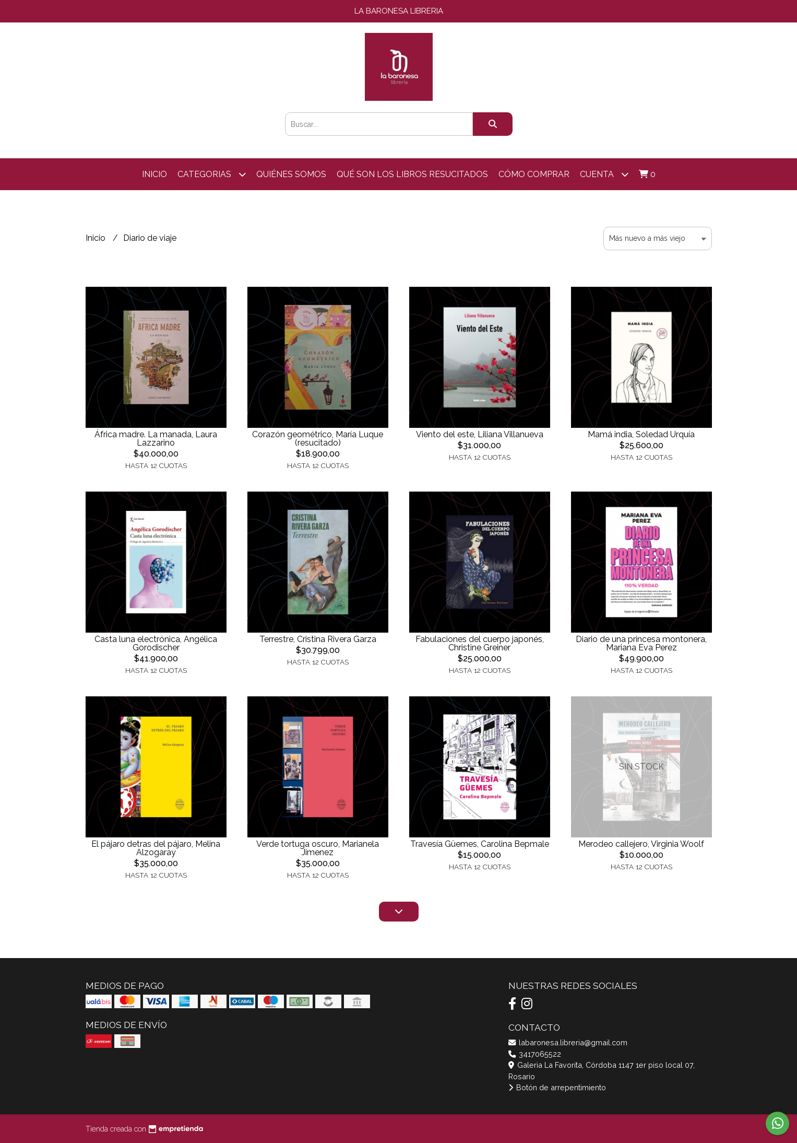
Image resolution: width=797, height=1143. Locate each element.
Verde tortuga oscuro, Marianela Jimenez (317, 848)
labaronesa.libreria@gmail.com (567, 1042)
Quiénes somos (291, 174)
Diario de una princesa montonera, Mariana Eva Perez (641, 643)
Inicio (154, 174)
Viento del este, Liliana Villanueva (479, 434)
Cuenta (604, 174)
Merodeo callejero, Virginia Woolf (641, 844)
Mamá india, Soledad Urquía (641, 434)
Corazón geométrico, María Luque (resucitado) (317, 438)
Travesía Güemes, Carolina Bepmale (479, 844)
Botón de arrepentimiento (557, 1087)
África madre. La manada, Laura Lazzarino (155, 438)
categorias (211, 174)
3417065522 (534, 1053)
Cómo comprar (533, 174)
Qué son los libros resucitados (412, 174)
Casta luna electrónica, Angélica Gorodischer (155, 643)
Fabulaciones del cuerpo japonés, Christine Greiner (479, 643)
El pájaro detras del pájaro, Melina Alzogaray (155, 848)
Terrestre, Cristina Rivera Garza (317, 639)
